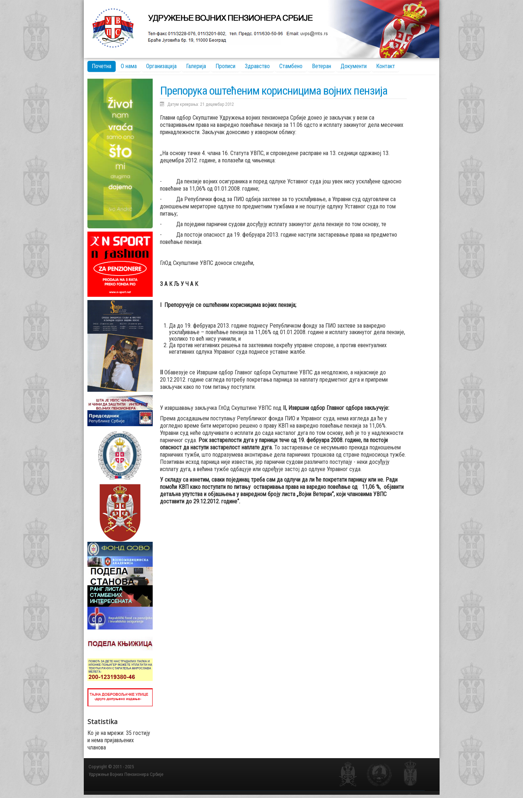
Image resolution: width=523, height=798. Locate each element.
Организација (161, 66)
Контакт (385, 66)
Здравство (257, 66)
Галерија (196, 66)
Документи (354, 66)
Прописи (225, 66)
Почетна (101, 66)
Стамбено (290, 66)
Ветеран (321, 66)
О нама (129, 66)
